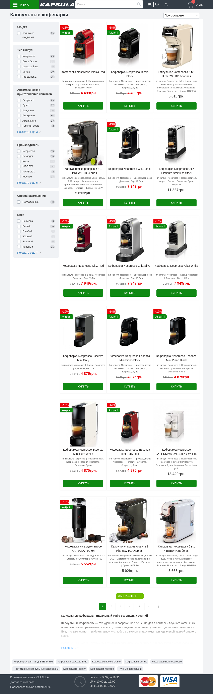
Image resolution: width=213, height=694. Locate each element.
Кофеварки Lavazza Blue (72, 661)
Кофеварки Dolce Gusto (106, 661)
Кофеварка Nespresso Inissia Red (83, 72)
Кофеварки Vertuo (136, 661)
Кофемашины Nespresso (167, 661)
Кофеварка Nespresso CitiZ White (176, 265)
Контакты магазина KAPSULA (29, 677)
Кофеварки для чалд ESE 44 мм (33, 661)
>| (158, 606)
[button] (166, 4)
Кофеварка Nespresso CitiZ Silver (129, 265)
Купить (83, 105)
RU (150, 4)
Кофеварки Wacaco (102, 668)
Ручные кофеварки (130, 668)
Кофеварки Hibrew (74, 668)
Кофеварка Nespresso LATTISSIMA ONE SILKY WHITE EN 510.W (176, 454)
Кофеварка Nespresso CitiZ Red (83, 265)
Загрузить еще (129, 596)
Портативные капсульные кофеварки (36, 668)
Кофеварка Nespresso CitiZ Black (129, 168)
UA (157, 4)
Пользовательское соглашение (30, 687)
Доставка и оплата (22, 682)
